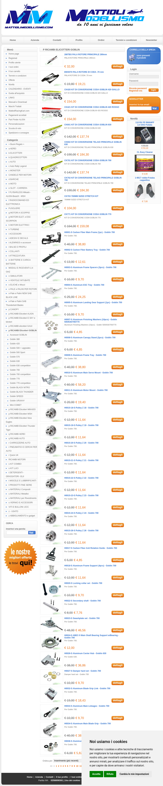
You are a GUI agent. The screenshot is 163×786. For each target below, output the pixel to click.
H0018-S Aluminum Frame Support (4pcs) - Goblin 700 (90, 565)
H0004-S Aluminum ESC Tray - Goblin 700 (84, 285)
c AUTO (12, 162)
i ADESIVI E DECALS (18, 238)
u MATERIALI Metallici (19, 494)
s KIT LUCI (13, 468)
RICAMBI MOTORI (17, 459)
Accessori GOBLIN (18, 335)
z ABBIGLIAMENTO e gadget (22, 516)
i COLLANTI (14, 251)
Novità (11, 84)
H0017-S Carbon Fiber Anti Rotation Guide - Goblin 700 (90, 548)
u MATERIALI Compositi (19, 489)
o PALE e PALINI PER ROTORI (23, 289)
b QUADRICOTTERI (18, 157)
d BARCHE (14, 179)
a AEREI (12, 148)
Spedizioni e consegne (19, 133)
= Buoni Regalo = (16, 144)
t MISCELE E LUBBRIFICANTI (22, 480)
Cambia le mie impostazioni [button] (134, 774)
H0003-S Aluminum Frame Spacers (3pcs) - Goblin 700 (90, 267)
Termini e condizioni (126, 40)
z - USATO (13, 511)
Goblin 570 (15, 357)
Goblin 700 (15, 370)
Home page (14, 54)
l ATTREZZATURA (17, 256)
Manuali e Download (18, 102)
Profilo (79, 40)
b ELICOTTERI (15, 153)
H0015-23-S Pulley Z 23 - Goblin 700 (81, 495)
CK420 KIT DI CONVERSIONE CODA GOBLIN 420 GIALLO (92, 89)
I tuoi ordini (14, 67)
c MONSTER (14, 170)
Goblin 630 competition (20, 365)
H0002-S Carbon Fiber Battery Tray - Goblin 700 (87, 250)
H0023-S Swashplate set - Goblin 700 (82, 618)
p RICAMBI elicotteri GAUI (20, 326)
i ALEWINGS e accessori (20, 242)
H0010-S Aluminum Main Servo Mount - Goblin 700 (88, 372)
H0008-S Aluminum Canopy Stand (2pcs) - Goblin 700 (90, 337)
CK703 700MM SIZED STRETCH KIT (81, 196)
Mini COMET (16, 405)
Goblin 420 (15, 343)
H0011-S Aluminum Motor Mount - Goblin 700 (86, 390)
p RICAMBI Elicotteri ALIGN (21, 314)
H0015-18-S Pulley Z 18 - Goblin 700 (81, 408)
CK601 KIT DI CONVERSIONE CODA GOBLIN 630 (87, 124)
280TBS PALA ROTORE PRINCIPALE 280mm (85, 54)
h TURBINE (14, 229)
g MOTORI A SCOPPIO (19, 213)
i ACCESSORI (15, 234)
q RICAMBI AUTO (17, 438)
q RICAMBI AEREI (17, 434)
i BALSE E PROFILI (17, 247)
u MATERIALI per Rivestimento (23, 498)
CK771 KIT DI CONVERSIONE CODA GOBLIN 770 (87, 214)
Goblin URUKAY (17, 400)
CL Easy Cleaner (145, 152)
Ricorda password (138, 88)
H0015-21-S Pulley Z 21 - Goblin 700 (81, 460)
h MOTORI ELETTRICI (19, 225)
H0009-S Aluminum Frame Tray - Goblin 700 (85, 355)
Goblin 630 (15, 361)
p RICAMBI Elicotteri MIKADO (22, 409)
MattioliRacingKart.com (19, 111)
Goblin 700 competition (20, 374)
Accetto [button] (96, 774)
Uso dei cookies (72, 780)
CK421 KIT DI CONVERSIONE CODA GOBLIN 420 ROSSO (91, 107)
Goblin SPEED (16, 396)
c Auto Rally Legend (18, 166)
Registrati (13, 58)
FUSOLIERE (14, 208)
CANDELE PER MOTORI (20, 175)
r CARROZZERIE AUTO (19, 443)
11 (80, 766)
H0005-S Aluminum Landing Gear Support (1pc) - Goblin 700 (93, 302)
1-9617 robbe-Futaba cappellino (145, 179)
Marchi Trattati (15, 106)
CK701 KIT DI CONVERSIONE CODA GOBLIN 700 (87, 160)
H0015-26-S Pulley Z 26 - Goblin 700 (81, 530)
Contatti (57, 40)
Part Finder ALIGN (17, 119)
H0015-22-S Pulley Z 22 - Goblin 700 (81, 478)
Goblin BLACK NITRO (20, 387)
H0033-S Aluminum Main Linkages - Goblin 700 (86, 706)
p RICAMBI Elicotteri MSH (20, 414)
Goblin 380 (15, 339)
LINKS (11, 97)
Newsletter (151, 40)
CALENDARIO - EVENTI (20, 89)
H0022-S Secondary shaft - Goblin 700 (82, 601)
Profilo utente (15, 62)
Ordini (101, 40)
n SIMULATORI (15, 276)
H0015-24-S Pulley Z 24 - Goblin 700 (81, 513)
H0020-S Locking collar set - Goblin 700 (83, 583)
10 (77, 766)
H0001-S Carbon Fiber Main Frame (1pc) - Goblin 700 (89, 232)
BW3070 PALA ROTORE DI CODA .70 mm (84, 72)
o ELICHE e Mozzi (17, 285)
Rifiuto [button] (110, 774)
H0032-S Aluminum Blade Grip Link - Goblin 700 (87, 688)
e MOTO (12, 184)
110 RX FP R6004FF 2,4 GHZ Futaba (144, 123)
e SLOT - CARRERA (18, 188)
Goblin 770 (15, 379)
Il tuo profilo (62, 777)
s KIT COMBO (15, 464)
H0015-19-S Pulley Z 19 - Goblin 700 (81, 425)
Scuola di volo (15, 128)
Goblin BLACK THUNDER (21, 392)
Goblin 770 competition (20, 383)
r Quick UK (13, 455)
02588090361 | (58, 780)
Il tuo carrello (14, 71)
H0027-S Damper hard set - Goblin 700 (82, 671)
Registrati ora (135, 91)
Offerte (12, 80)
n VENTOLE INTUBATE (19, 280)
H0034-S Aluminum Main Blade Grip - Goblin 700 (87, 723)
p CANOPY (14, 309)
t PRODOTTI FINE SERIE (20, 485)
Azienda (35, 40)
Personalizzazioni (16, 124)
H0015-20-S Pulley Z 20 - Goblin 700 (81, 443)
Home (13, 40)
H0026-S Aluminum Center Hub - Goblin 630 (85, 653)
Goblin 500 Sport (17, 352)
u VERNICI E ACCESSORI (21, 502)
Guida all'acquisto (16, 93)
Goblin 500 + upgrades (20, 348)
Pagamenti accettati (17, 115)
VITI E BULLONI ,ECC (19, 507)
